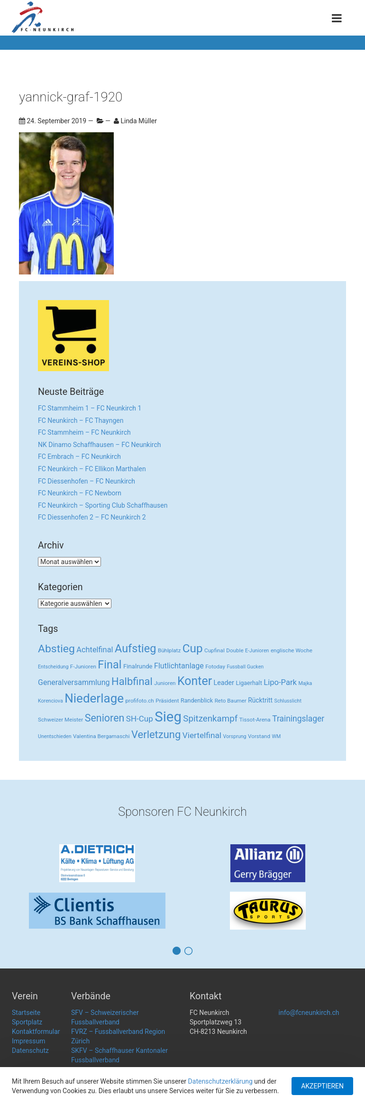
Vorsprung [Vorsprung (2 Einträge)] (234, 736)
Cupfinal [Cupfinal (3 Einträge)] (214, 650)
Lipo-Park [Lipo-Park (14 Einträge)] (280, 682)
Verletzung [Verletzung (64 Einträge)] (156, 734)
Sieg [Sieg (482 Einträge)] (168, 717)
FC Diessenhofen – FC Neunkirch (86, 481)
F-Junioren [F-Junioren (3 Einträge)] (83, 666)
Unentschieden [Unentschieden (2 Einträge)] (55, 736)
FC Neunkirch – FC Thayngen (80, 420)
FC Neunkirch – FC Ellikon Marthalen (92, 469)
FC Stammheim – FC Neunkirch (84, 432)
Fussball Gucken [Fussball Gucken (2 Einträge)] (245, 667)
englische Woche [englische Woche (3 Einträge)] (291, 650)
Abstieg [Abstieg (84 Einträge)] (56, 648)
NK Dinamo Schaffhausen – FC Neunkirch (99, 444)
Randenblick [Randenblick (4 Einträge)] (197, 700)
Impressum (28, 1041)
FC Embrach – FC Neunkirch (79, 456)
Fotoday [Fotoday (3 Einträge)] (215, 666)
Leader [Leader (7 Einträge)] (224, 682)
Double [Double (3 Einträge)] (234, 650)
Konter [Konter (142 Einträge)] (194, 681)
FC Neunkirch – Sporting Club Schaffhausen (102, 505)
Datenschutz (30, 1050)
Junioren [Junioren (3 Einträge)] (164, 683)
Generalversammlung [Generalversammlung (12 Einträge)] (74, 682)
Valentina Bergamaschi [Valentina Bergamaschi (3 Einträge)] (101, 736)
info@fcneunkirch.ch (309, 1012)
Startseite (26, 1012)
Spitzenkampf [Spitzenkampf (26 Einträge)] (210, 718)
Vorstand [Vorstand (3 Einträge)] (259, 736)
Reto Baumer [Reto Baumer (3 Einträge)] (230, 700)
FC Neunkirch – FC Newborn (79, 493)
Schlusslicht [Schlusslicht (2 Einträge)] (287, 701)
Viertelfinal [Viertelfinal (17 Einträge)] (201, 735)
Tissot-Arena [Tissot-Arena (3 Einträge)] (255, 719)
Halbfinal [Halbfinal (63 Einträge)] (132, 681)
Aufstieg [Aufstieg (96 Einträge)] (135, 648)
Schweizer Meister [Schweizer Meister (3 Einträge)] (60, 719)
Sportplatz (27, 1022)
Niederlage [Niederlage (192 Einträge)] (94, 698)
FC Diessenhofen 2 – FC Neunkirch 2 (92, 517)
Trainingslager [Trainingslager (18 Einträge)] (298, 718)
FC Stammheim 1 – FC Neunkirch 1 (89, 408)
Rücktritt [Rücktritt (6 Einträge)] (260, 700)
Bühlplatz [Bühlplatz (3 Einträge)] (169, 650)
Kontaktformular (36, 1031)
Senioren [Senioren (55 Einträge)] (105, 718)
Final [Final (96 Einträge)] (109, 664)
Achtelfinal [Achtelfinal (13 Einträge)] (94, 649)
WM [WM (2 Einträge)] (276, 736)
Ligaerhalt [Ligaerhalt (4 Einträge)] (249, 682)
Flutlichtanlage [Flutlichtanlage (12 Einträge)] (179, 665)
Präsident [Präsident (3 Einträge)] (167, 700)
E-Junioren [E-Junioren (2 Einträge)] (257, 651)
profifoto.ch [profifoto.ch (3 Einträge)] (140, 700)
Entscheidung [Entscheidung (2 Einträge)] (53, 667)
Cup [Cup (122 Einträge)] (192, 648)
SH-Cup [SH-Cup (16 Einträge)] (139, 718)
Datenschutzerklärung (220, 1081)
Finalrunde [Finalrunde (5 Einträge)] (138, 666)
